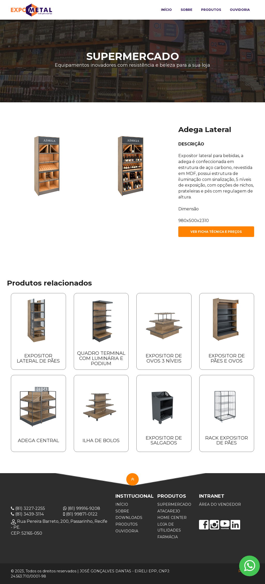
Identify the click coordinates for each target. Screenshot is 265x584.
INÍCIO (121, 504)
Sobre (186, 10)
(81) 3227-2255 (28, 508)
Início (166, 10)
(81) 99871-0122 (80, 514)
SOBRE (122, 511)
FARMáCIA (167, 537)
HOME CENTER (172, 517)
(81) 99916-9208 (81, 508)
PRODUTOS (126, 524)
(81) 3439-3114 (27, 514)
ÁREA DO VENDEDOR (220, 504)
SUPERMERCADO (174, 504)
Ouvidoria (240, 10)
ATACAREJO (168, 511)
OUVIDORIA (126, 531)
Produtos (211, 10)
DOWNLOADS (128, 517)
